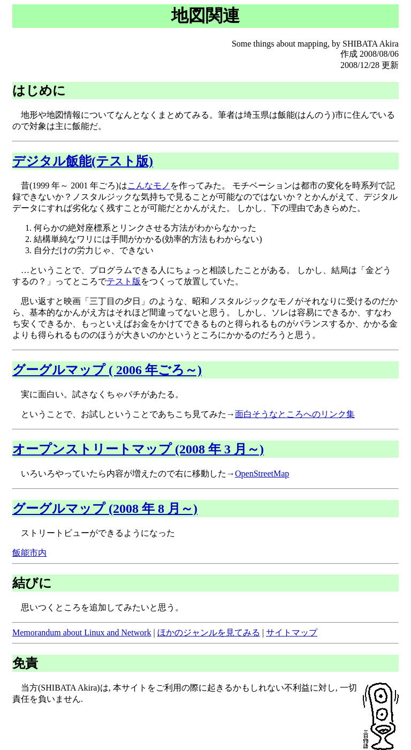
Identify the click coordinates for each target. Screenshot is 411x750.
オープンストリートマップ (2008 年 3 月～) (138, 449)
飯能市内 (29, 552)
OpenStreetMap (262, 473)
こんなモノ (148, 185)
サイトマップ (291, 632)
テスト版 (123, 281)
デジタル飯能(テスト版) (82, 161)
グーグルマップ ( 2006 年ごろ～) (107, 370)
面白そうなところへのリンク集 (295, 414)
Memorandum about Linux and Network (81, 632)
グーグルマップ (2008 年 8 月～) (104, 509)
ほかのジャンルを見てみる (208, 632)
